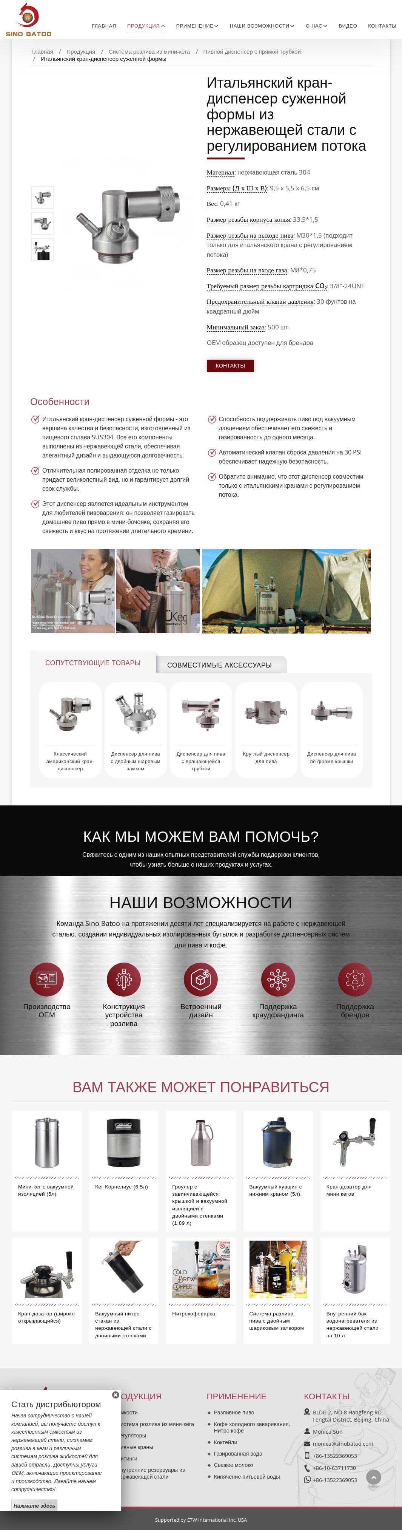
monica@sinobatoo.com (343, 1443)
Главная (104, 26)
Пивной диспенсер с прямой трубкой (252, 51)
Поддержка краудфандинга (278, 1011)
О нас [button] (314, 26)
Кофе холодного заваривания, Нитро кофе (252, 1427)
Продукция (80, 51)
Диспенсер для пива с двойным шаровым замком (136, 761)
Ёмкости (127, 1412)
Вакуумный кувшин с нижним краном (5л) (276, 1190)
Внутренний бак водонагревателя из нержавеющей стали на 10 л (353, 1324)
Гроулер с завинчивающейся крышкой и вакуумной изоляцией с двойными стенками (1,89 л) (199, 1205)
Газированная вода (238, 1453)
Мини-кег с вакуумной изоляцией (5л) (46, 1190)
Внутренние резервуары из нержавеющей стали (151, 1473)
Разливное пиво (234, 1412)
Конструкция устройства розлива (124, 1015)
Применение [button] (195, 26)
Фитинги (127, 1458)
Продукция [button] (143, 26)
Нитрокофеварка (193, 1314)
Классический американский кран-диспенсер (70, 761)
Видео (348, 26)
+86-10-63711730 (334, 1467)
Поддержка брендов (355, 1011)
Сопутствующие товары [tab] (93, 663)
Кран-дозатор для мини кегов (349, 1190)
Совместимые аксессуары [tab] (219, 665)
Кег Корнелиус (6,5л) (121, 1187)
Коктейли (225, 1442)
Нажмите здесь (34, 1505)
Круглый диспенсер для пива (266, 757)
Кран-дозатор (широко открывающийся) (46, 1317)
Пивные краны (135, 1447)
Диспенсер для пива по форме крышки (331, 757)
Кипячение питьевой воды (247, 1476)
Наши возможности (201, 903)
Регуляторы (131, 1435)
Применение (236, 1396)
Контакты (382, 26)
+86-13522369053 (335, 1455)
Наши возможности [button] (260, 26)
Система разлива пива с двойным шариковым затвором (277, 1321)
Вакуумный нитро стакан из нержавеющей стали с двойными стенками (123, 1324)
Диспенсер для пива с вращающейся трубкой (201, 761)
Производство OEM (46, 1011)
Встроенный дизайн (201, 1011)
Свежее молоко (233, 1464)
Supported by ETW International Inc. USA (201, 1519)
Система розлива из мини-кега (149, 51)
